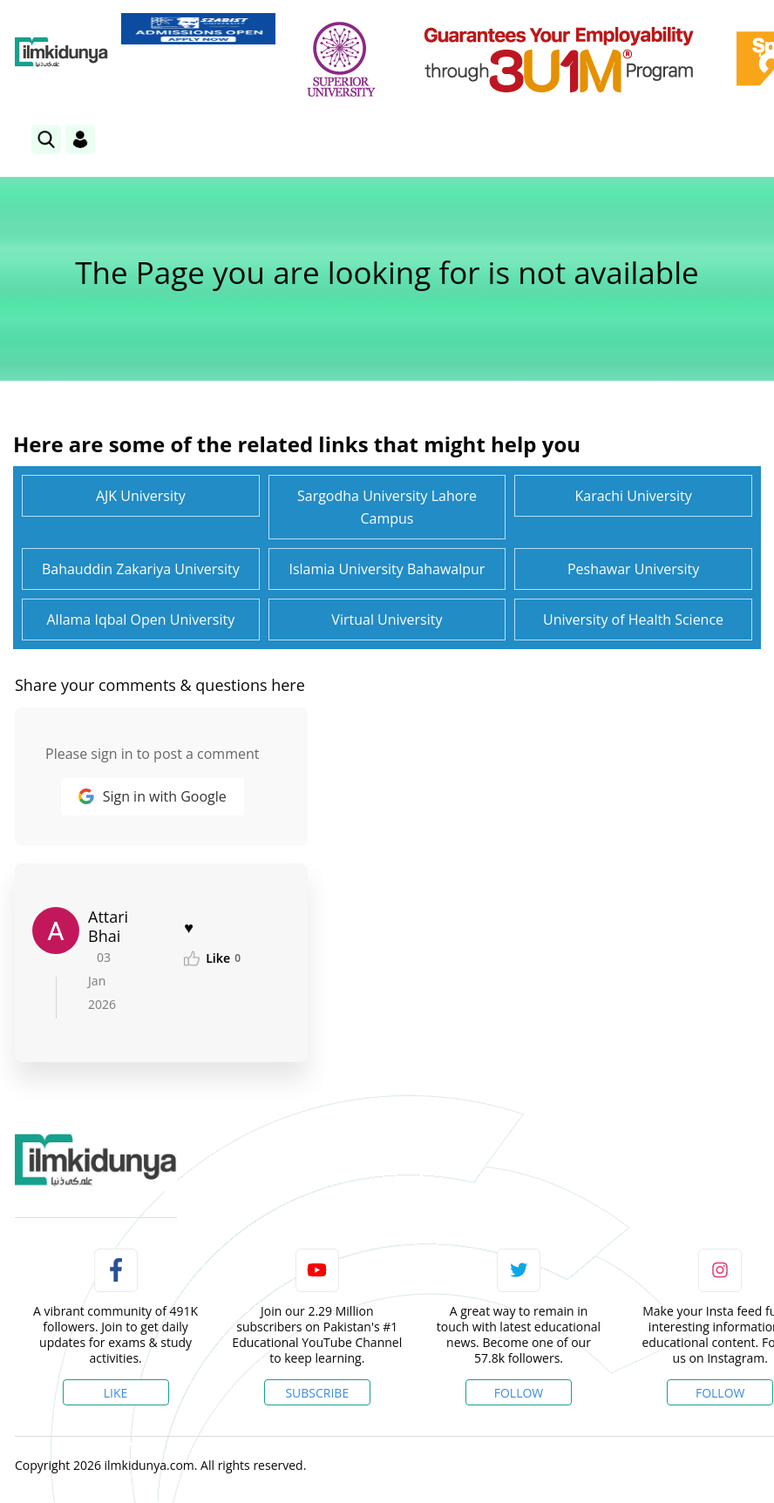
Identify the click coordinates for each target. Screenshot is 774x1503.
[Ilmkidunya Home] (61, 52)
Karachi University (632, 495)
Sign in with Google (152, 796)
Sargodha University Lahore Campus (387, 507)
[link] (198, 28)
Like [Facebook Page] (116, 1393)
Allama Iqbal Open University (140, 619)
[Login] (80, 139)
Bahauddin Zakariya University (141, 569)
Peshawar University (633, 569)
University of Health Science (633, 619)
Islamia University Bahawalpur (387, 569)
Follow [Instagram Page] (720, 1393)
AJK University (141, 495)
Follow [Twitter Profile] (519, 1393)
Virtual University (386, 619)
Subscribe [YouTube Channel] (317, 1393)
